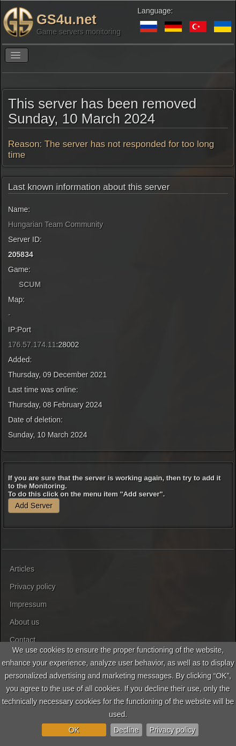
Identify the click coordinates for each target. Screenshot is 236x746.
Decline (126, 730)
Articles (22, 569)
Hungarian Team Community (55, 224)
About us (24, 622)
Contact (22, 639)
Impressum (28, 604)
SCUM (30, 284)
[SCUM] (12, 284)
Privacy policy (173, 730)
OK (74, 730)
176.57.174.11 (32, 344)
